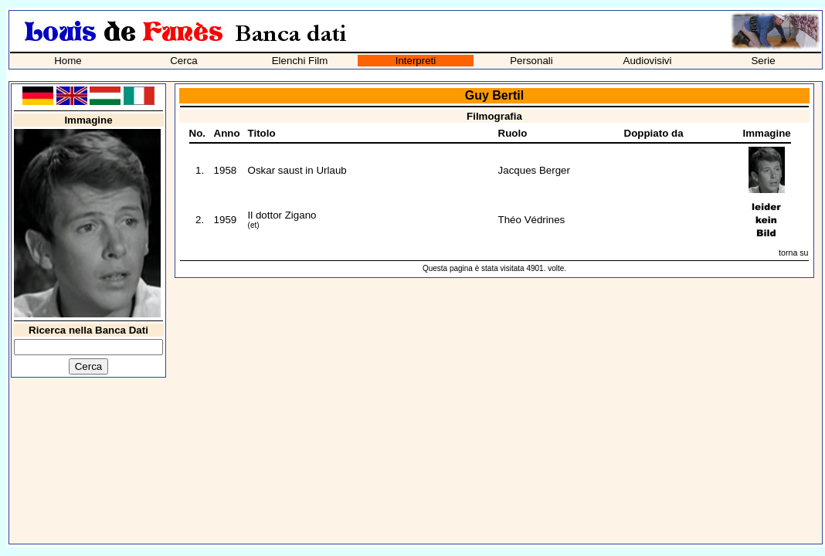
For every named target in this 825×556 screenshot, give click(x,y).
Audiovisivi (647, 60)
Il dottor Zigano (282, 215)
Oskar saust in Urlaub (297, 170)
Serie (763, 60)
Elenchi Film (300, 60)
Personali (531, 60)
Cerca (184, 60)
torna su (794, 252)
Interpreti (416, 60)
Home (68, 60)
